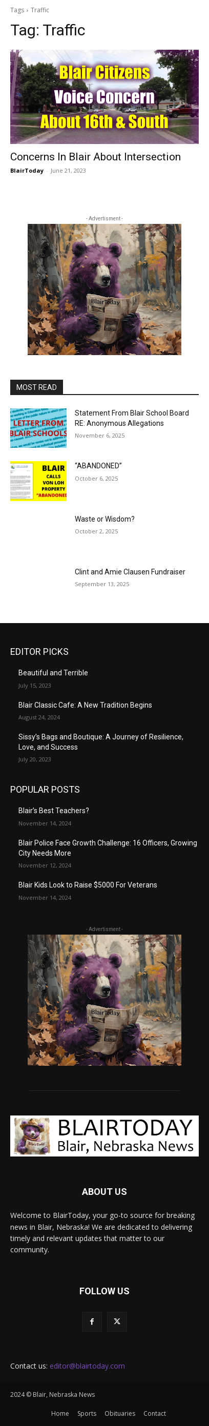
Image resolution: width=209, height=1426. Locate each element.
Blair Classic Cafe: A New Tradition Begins (85, 705)
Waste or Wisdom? (105, 519)
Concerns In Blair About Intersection (95, 157)
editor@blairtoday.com (87, 1366)
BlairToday (27, 170)
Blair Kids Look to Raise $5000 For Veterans (87, 885)
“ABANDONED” (98, 466)
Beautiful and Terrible (53, 673)
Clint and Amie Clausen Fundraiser (130, 572)
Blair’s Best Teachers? (53, 811)
